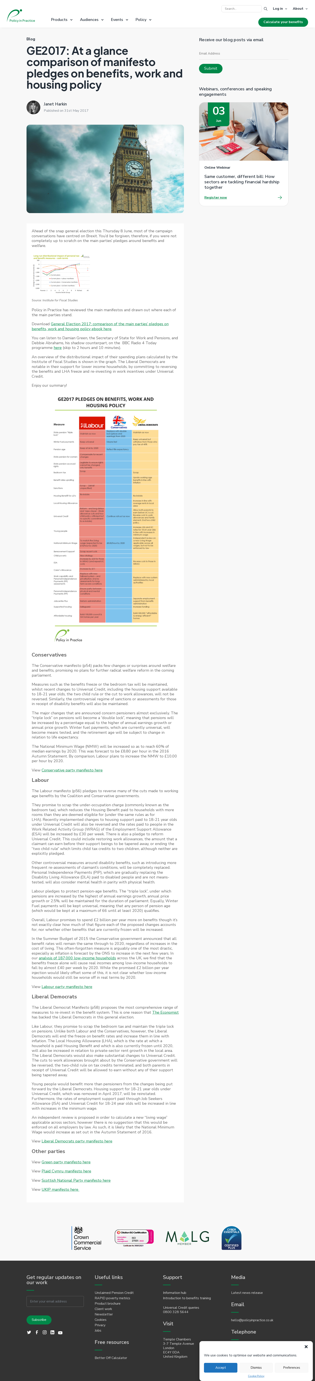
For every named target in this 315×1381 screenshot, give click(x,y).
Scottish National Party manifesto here (76, 1180)
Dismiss (256, 1367)
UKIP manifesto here (60, 1189)
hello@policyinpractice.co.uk (252, 1320)
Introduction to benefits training (187, 1298)
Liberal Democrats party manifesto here (77, 1141)
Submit (210, 68)
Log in (278, 9)
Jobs (98, 1330)
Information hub (174, 1293)
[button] (306, 1347)
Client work (103, 1309)
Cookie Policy (256, 1376)
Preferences (291, 1367)
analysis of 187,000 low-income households (77, 958)
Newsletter (104, 1314)
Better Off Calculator (111, 1358)
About (298, 9)
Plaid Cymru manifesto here (66, 1171)
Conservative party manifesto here (72, 770)
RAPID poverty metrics (112, 1298)
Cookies (101, 1320)
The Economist (165, 1012)
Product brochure (108, 1303)
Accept (220, 1367)
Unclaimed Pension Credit (114, 1293)
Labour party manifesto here (67, 986)
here (58, 347)
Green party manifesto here (66, 1162)
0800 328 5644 (175, 1312)
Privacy (100, 1325)
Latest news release (247, 1293)
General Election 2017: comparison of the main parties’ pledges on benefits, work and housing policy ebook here (100, 326)
